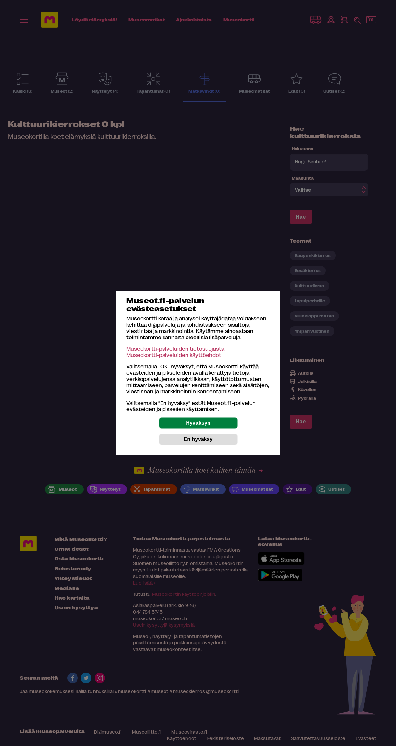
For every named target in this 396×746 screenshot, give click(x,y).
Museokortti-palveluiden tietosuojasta (175, 348)
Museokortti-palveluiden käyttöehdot (173, 355)
